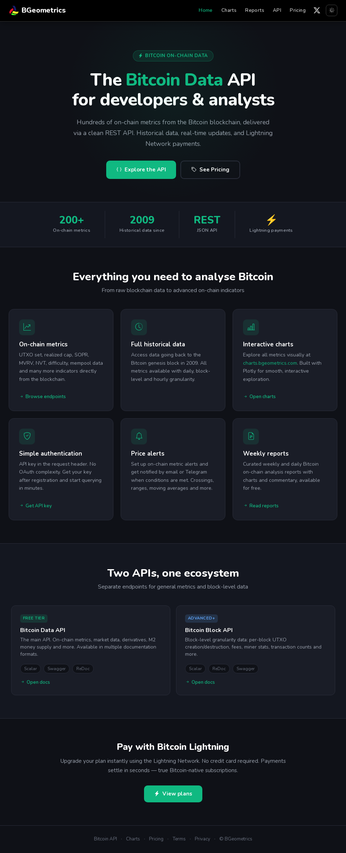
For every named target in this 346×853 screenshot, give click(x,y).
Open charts (259, 397)
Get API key (35, 506)
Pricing (298, 10)
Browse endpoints (42, 397)
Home (206, 10)
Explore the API (141, 170)
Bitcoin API (105, 839)
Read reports (261, 506)
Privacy (202, 839)
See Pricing (210, 170)
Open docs (35, 682)
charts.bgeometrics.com (270, 363)
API (277, 10)
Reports (254, 10)
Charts (229, 10)
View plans (173, 794)
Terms (179, 839)
